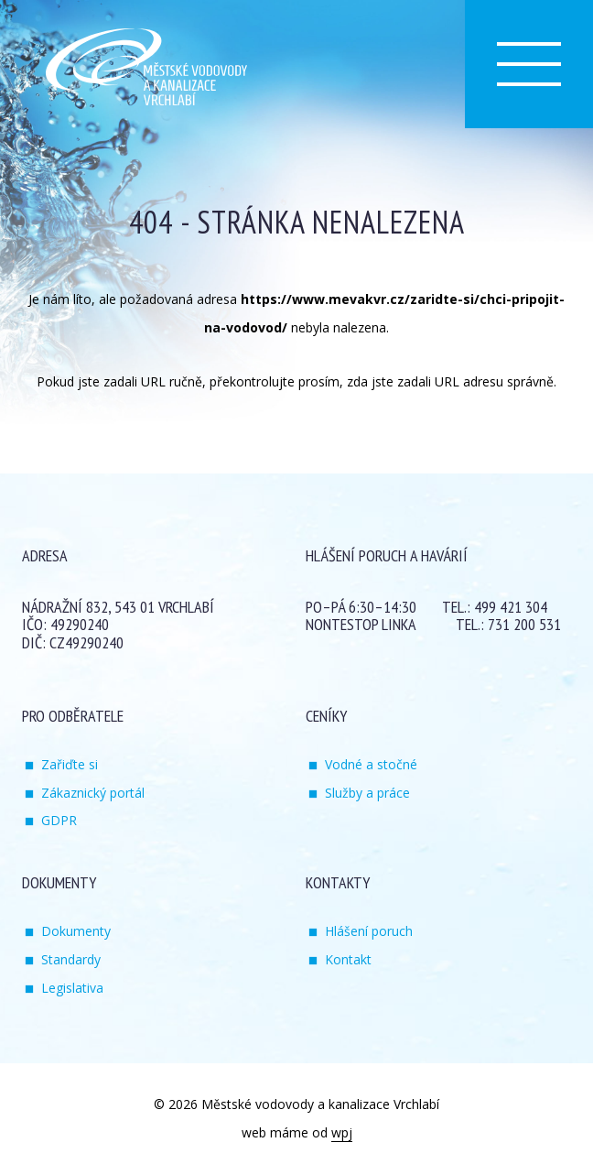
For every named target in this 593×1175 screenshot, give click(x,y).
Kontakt (348, 959)
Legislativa (72, 987)
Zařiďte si (69, 764)
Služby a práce (367, 792)
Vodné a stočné (371, 764)
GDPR (59, 820)
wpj (341, 1132)
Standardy (71, 959)
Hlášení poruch (369, 931)
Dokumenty (76, 931)
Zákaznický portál (93, 792)
